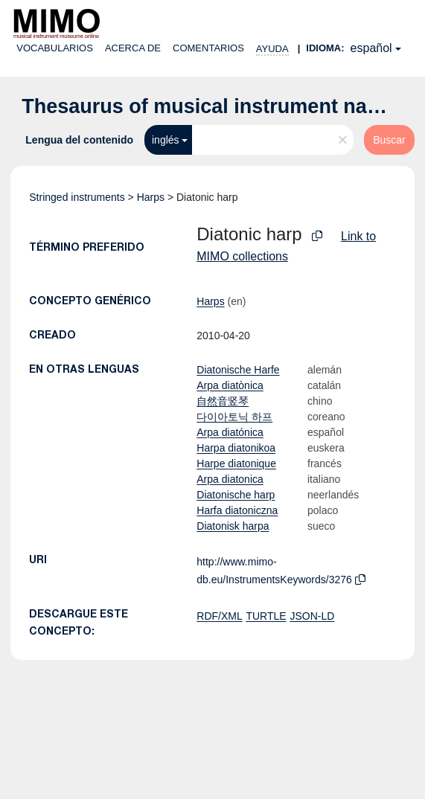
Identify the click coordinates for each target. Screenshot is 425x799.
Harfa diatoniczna (237, 510)
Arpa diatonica (229, 479)
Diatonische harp (235, 495)
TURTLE (266, 616)
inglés (165, 140)
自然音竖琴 (222, 401)
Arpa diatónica (229, 432)
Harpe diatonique (236, 463)
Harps (150, 197)
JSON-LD (312, 616)
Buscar (389, 140)
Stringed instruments (76, 197)
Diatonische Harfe (237, 370)
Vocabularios (54, 48)
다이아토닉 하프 (234, 417)
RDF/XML (219, 616)
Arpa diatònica (229, 385)
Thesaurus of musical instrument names (214, 106)
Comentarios (208, 48)
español (371, 48)
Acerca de (133, 48)
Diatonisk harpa (232, 526)
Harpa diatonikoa (235, 448)
